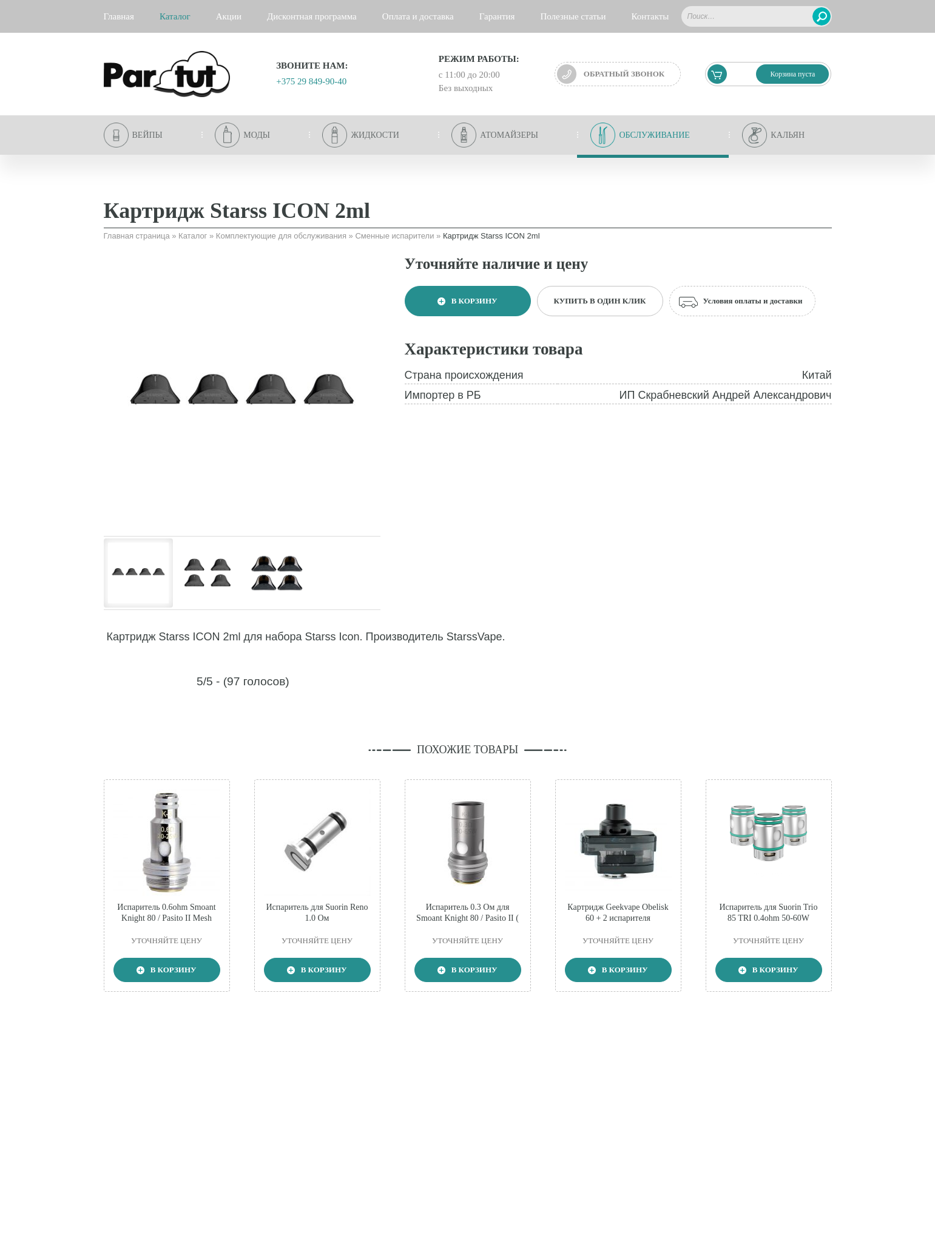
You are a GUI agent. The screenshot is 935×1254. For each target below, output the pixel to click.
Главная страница (137, 235)
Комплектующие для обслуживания (281, 235)
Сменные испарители (394, 235)
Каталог (192, 235)
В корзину (467, 301)
